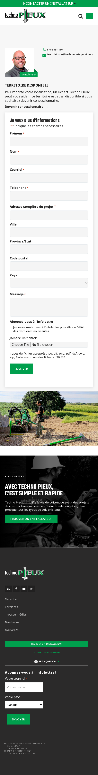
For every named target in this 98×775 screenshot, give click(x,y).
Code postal (19, 258)
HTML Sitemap (12, 746)
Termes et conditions (17, 751)
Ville (13, 224)
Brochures (12, 622)
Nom (14, 152)
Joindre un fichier (23, 338)
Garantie (11, 599)
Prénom (17, 133)
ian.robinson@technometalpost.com (70, 54)
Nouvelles (12, 630)
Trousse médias (16, 614)
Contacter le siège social (20, 753)
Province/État (20, 241)
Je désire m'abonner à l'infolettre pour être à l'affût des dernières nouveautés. (48, 329)
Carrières (11, 607)
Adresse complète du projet (33, 206)
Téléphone (19, 188)
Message (18, 294)
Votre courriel (16, 679)
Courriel (17, 170)
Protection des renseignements (24, 743)
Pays (13, 275)
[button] (89, 16)
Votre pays (13, 697)
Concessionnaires (15, 748)
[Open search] (80, 16)
